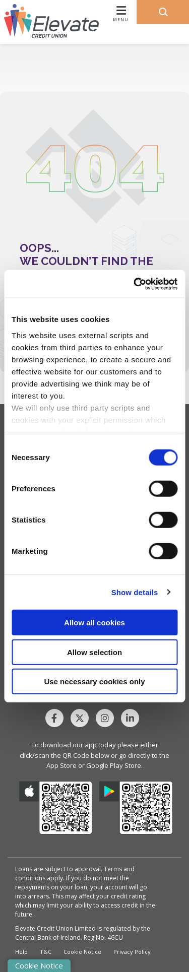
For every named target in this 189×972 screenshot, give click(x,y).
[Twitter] (82, 718)
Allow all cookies (94, 622)
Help (21, 951)
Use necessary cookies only (94, 681)
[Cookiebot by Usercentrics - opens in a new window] (134, 283)
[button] (163, 12)
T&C (45, 951)
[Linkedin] (132, 718)
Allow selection (94, 651)
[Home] (47, 22)
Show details (134, 592)
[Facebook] (57, 718)
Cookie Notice (82, 951)
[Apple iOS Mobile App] (56, 807)
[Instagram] (107, 718)
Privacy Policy (132, 951)
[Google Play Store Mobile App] (136, 807)
